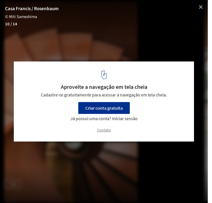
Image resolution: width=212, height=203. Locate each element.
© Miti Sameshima (21, 17)
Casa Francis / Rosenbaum (32, 8)
